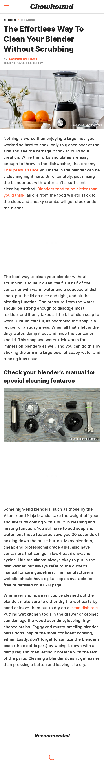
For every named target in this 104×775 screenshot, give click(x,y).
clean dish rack (84, 608)
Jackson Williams (22, 59)
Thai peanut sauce (21, 170)
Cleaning (28, 20)
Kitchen (10, 20)
